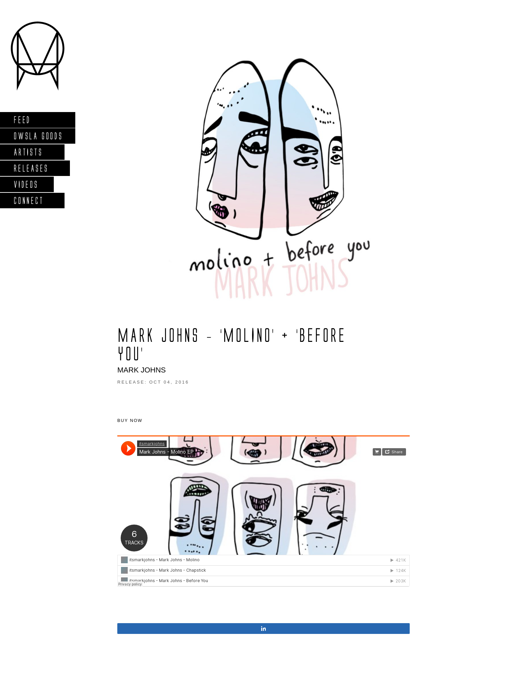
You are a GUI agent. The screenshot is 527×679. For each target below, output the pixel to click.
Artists (28, 151)
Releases (30, 168)
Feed (22, 119)
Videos (25, 184)
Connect (28, 200)
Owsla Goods (38, 135)
